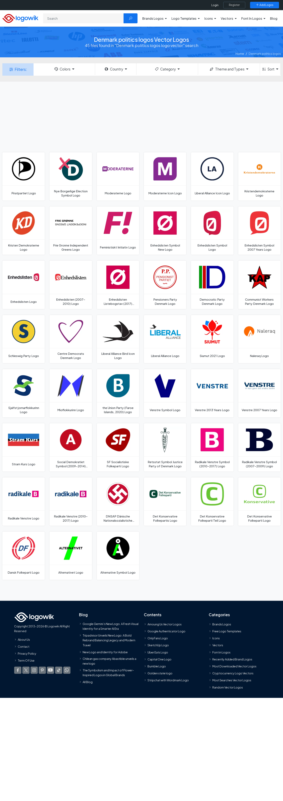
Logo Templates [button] (183, 18)
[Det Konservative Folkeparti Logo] (259, 501)
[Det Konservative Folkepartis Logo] (165, 501)
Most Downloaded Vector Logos (234, 666)
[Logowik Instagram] (34, 670)
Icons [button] (208, 18)
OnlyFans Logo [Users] (157, 638)
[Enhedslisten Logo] (23, 285)
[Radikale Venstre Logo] (23, 501)
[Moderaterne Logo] (118, 176)
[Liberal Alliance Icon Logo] (212, 176)
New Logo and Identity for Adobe (105, 652)
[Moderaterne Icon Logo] (165, 176)
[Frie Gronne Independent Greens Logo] (70, 230)
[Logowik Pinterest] (42, 670)
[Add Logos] (264, 5)
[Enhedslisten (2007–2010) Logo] (70, 285)
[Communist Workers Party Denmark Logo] (259, 285)
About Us (24, 639)
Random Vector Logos (227, 687)
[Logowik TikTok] (58, 670)
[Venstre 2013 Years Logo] (212, 393)
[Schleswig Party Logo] (23, 339)
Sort (268, 69)
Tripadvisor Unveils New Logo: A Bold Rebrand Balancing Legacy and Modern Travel (109, 640)
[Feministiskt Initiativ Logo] (118, 230)
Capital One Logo (159, 659)
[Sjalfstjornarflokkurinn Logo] (23, 393)
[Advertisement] (141, 116)
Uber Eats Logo (157, 652)
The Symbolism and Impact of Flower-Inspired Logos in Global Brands (108, 672)
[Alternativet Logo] (70, 556)
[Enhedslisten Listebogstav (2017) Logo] (118, 285)
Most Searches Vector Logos (231, 680)
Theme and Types (226, 69)
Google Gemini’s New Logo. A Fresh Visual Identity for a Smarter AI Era (111, 626)
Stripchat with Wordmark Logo (168, 680)
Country (113, 69)
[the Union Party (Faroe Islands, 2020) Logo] (118, 393)
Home (240, 53)
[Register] (234, 5)
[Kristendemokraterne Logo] (259, 176)
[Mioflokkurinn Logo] (70, 393)
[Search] (83, 18)
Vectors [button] (227, 18)
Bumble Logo (156, 666)
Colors (62, 69)
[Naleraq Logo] (259, 339)
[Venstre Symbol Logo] (165, 393)
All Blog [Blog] (88, 682)
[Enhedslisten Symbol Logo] (212, 230)
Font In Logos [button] (251, 18)
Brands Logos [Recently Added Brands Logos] (221, 624)
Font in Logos (221, 652)
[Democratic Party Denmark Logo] (212, 285)
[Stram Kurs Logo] (23, 447)
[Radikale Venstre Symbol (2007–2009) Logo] (259, 447)
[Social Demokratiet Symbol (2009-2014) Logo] (70, 447)
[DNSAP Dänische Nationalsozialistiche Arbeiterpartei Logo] (118, 501)
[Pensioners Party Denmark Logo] (165, 285)
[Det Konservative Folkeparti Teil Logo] (212, 501)
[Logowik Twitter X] (26, 670)
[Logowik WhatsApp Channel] (66, 670)
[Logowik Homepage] (20, 18)
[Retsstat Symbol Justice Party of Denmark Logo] (165, 447)
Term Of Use (26, 660)
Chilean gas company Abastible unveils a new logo (109, 661)
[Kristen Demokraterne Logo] (23, 230)
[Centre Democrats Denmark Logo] (70, 339)
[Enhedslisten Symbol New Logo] (165, 230)
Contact (23, 646)
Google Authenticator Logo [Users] (166, 631)
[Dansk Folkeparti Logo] (23, 556)
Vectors (217, 645)
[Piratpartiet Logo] (23, 176)
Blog (273, 18)
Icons (216, 638)
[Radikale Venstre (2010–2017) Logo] (70, 501)
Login (215, 5)
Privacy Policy (27, 653)
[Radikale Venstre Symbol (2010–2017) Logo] (212, 447)
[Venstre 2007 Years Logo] (259, 393)
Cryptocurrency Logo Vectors (232, 673)
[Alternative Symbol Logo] (118, 556)
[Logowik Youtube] (50, 670)
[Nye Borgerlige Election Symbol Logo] (70, 176)
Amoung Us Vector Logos (164, 624)
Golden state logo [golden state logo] (159, 673)
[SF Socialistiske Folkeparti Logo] (118, 447)
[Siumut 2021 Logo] (212, 339)
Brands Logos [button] (152, 18)
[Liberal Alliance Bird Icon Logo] (118, 339)
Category (165, 69)
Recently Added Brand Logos (232, 659)
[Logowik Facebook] (17, 670)
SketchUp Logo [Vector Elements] (158, 645)
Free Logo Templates (226, 631)
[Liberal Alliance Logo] (165, 339)
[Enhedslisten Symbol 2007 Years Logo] (259, 230)
